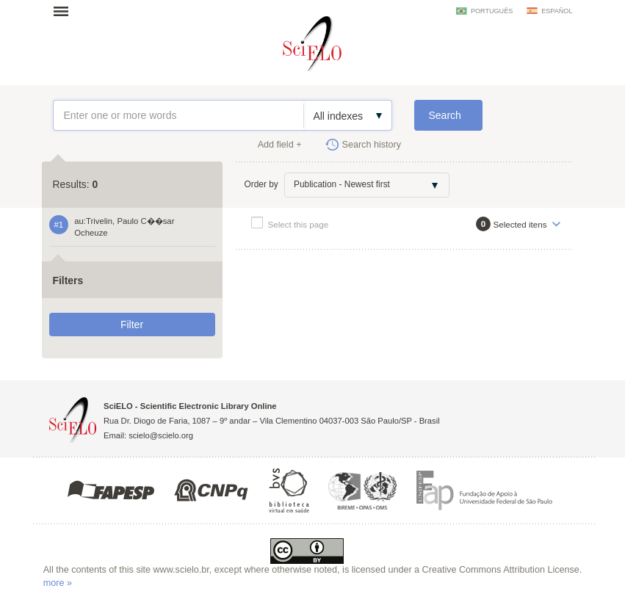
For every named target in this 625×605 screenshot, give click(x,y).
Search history (372, 145)
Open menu (65, 11)
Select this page (298, 224)
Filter (131, 324)
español (556, 11)
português (492, 11)
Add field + (280, 145)
